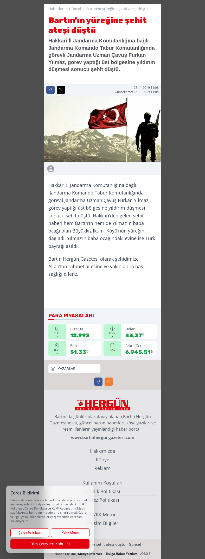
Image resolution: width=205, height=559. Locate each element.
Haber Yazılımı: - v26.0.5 (102, 553)
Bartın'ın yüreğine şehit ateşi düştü (117, 8)
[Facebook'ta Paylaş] (50, 90)
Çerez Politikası (102, 500)
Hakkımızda (102, 451)
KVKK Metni (102, 514)
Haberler (56, 8)
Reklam (102, 468)
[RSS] (109, 382)
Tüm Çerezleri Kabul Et (50, 543)
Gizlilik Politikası (102, 491)
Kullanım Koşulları (102, 483)
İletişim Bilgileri (103, 523)
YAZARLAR (62, 368)
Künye (102, 459)
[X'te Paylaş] (61, 90)
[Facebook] (98, 382)
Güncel (75, 8)
